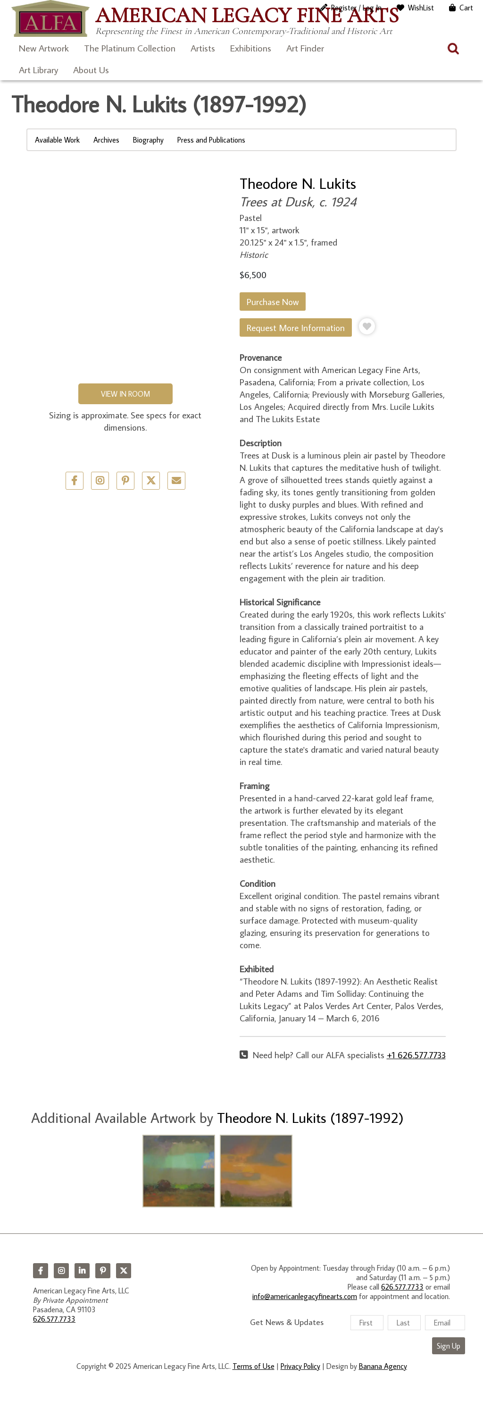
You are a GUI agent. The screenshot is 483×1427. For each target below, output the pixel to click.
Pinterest (102, 1270)
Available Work (57, 139)
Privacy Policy (300, 1366)
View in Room (125, 394)
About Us (91, 69)
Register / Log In (356, 7)
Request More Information (296, 327)
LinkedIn (82, 1270)
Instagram (61, 1270)
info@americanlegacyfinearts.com (304, 1296)
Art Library (38, 69)
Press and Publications (211, 139)
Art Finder (305, 48)
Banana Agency (383, 1366)
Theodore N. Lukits (298, 183)
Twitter (151, 481)
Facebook (40, 1270)
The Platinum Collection (129, 48)
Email (176, 481)
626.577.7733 (54, 1319)
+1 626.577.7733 (416, 1055)
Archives (106, 139)
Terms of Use (254, 1366)
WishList (421, 7)
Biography (148, 139)
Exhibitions (250, 48)
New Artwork (44, 48)
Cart (466, 7)
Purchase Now (273, 301)
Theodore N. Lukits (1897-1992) (310, 1117)
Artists (203, 48)
